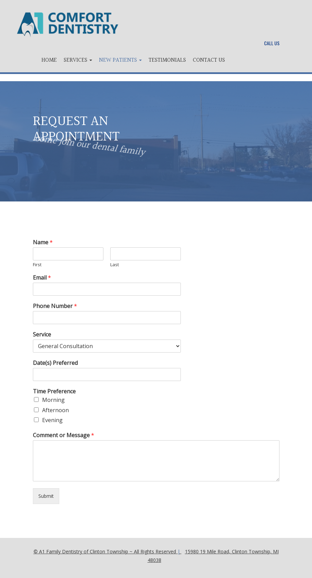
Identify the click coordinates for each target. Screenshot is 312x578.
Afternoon (55, 410)
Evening (52, 420)
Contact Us (209, 60)
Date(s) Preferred (55, 363)
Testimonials (167, 60)
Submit (46, 496)
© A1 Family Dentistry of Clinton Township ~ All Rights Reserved (105, 551)
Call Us (271, 43)
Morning (53, 400)
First (37, 265)
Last (114, 265)
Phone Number (55, 306)
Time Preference (54, 391)
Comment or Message (63, 435)
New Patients (120, 60)
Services (78, 60)
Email (42, 277)
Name (43, 242)
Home (49, 60)
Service (42, 334)
